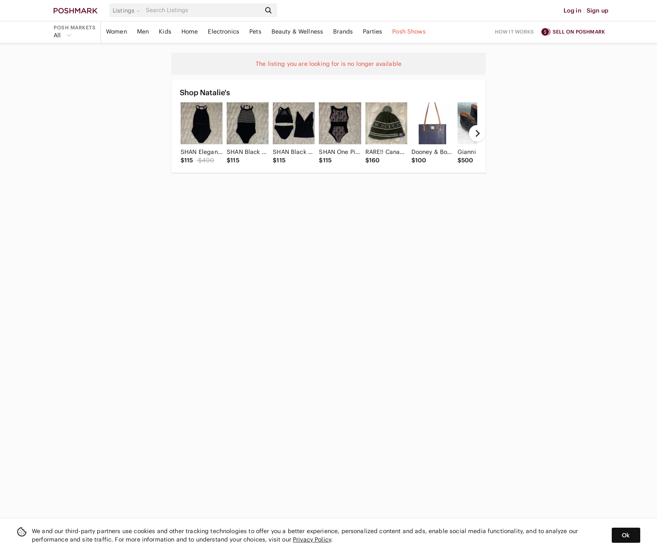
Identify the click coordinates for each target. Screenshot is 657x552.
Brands (343, 31)
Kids (165, 31)
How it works (514, 32)
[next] (477, 133)
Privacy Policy (312, 539)
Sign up (597, 10)
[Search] (202, 10)
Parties (372, 31)
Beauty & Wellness (297, 31)
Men (143, 31)
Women (116, 31)
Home (189, 31)
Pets (255, 31)
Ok (626, 535)
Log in (573, 10)
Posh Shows (409, 31)
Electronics (223, 31)
